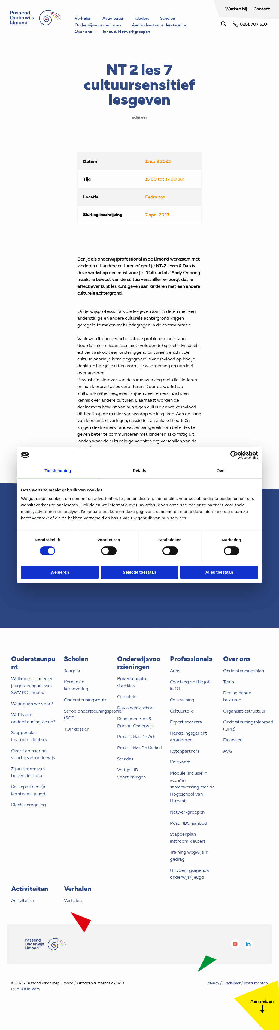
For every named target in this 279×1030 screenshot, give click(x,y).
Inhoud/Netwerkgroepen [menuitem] (129, 32)
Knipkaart (180, 772)
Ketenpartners (184, 761)
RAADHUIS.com (25, 999)
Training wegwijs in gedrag (189, 866)
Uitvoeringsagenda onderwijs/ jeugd (189, 884)
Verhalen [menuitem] (83, 18)
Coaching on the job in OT (190, 696)
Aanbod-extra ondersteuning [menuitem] (165, 25)
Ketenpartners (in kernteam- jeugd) (29, 800)
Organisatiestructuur (244, 721)
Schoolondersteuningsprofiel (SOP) (86, 725)
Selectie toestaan (139, 572)
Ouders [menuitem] (145, 18)
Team (228, 692)
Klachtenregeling (28, 815)
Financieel (233, 750)
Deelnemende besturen (237, 707)
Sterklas (125, 769)
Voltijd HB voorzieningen (131, 784)
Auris (175, 681)
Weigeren (60, 572)
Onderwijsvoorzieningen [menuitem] (99, 25)
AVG (227, 761)
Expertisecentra (186, 732)
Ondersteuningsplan (243, 681)
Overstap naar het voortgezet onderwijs (33, 765)
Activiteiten (23, 910)
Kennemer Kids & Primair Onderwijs (135, 733)
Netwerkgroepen (187, 822)
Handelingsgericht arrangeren (188, 747)
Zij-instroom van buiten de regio (28, 783)
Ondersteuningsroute (85, 710)
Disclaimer (232, 993)
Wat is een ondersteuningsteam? (33, 729)
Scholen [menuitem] (172, 18)
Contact (261, 8)
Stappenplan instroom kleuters (29, 747)
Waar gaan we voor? (32, 714)
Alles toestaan (219, 572)
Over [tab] (221, 470)
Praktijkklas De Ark (136, 747)
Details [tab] (139, 470)
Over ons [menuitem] (84, 32)
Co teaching (182, 710)
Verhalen (73, 910)
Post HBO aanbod (188, 833)
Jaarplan (72, 681)
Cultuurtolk (181, 721)
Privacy (212, 993)
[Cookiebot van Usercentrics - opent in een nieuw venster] (234, 455)
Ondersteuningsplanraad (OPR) (245, 736)
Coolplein (126, 707)
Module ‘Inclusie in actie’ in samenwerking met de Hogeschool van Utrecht (192, 797)
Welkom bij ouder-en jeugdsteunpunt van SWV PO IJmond (32, 695)
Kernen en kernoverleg (76, 696)
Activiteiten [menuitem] (115, 18)
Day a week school (136, 718)
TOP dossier (76, 739)
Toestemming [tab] (57, 470)
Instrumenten (256, 993)
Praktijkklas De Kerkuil (139, 758)
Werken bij (236, 8)
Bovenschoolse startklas (132, 692)
